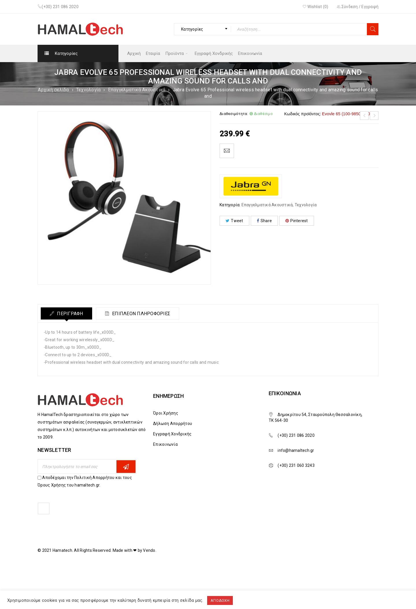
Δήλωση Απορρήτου (172, 423)
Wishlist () (315, 6)
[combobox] (202, 29)
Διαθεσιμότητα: (234, 114)
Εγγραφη (126, 467)
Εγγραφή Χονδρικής (172, 434)
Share (264, 220)
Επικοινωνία (165, 444)
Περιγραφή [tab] (69, 313)
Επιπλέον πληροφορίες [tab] (140, 313)
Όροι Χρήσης (165, 413)
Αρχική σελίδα (53, 89)
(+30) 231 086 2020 (60, 6)
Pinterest (296, 220)
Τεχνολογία (88, 89)
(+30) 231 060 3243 (296, 465)
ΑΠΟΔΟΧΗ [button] (220, 600)
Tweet (234, 220)
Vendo (149, 550)
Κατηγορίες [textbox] (192, 29)
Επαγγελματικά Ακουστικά (137, 89)
